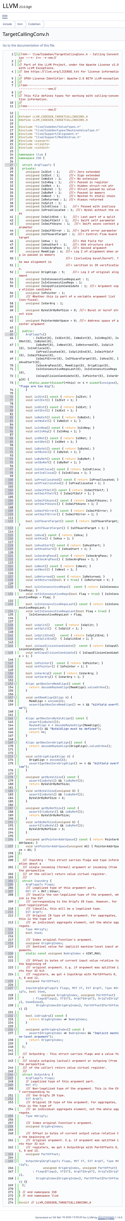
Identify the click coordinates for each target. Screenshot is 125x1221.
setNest (40, 569)
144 (9, 646)
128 (9, 580)
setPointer (42, 666)
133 (9, 604)
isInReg (40, 428)
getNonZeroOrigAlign (52, 742)
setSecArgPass (45, 559)
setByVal (41, 452)
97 (9, 469)
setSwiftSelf (44, 493)
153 (9, 684)
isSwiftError (44, 511)
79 (9, 407)
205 (9, 884)
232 (9, 1016)
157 (9, 697)
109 (9, 511)
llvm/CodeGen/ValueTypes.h (57, 127)
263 (9, 1154)
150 (9, 673)
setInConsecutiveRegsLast (55, 611)
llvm (20, 24)
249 (9, 1085)
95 (9, 462)
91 (9, 448)
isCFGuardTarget (47, 521)
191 (9, 822)
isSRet (39, 438)
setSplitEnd (43, 639)
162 (9, 718)
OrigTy (41, 929)
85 (9, 428)
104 (9, 493)
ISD (38, 158)
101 (9, 483)
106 (9, 500)
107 (9, 504)
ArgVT (36, 912)
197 (9, 846)
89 (9, 442)
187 (9, 808)
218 (9, 943)
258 (9, 1126)
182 (9, 791)
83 (9, 421)
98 (9, 473)
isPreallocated (46, 480)
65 (9, 334)
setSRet (40, 442)
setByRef (41, 462)
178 (9, 777)
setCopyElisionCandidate (54, 653)
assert (34, 704)
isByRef (40, 459)
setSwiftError (45, 514)
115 (9, 535)
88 (9, 438)
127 (9, 576)
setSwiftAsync (45, 504)
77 (9, 400)
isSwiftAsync (44, 500)
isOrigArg (42, 1016)
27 (9, 165)
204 (9, 881)
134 (9, 611)
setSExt (40, 410)
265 (9, 1161)
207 (9, 891)
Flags (49, 884)
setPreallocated (47, 483)
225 (9, 981)
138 (9, 625)
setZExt (40, 400)
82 (9, 417)
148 (9, 666)
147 (9, 663)
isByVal (40, 448)
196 (9, 839)
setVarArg (42, 677)
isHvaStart (42, 545)
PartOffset (49, 981)
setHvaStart (43, 549)
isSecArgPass (44, 556)
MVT (28, 891)
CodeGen (34, 24)
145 (9, 653)
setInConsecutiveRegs (51, 594)
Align (30, 684)
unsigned (108, 383)
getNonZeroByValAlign (53, 718)
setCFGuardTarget (48, 528)
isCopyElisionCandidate (53, 646)
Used (37, 933)
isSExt (39, 407)
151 (9, 677)
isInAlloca (42, 469)
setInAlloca (43, 473)
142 (9, 639)
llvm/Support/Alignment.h (56, 134)
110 (9, 514)
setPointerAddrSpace (50, 846)
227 (9, 988)
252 (9, 1099)
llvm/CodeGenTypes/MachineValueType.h (67, 130)
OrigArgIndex (51, 943)
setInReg (41, 431)
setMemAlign (43, 697)
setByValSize (44, 791)
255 (9, 1116)
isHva (38, 535)
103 (9, 490)
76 (9, 397)
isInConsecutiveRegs (50, 587)
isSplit (40, 625)
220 (9, 953)
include (7, 24)
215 (9, 933)
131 (9, 594)
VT (34, 891)
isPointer (42, 663)
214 (9, 929)
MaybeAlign (37, 725)
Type (29, 929)
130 (9, 587)
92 (9, 452)
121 (9, 556)
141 (9, 635)
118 (9, 545)
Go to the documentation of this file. (29, 45)
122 (9, 559)
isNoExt (40, 417)
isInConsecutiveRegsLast (54, 604)
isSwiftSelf (43, 490)
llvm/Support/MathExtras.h (57, 137)
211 (9, 912)
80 (9, 410)
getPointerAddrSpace (57, 839)
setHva (39, 538)
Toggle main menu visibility (6, 15)
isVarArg (41, 673)
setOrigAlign (44, 756)
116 (9, 538)
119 (9, 549)
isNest (39, 566)
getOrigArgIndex (54, 1029)
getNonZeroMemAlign (51, 684)
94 (9, 459)
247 (9, 1078)
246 (9, 1074)
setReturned (43, 580)
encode (53, 701)
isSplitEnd (42, 635)
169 (9, 742)
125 (9, 569)
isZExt (39, 397)
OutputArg (42, 1074)
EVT (28, 912)
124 (9, 566)
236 (9, 1029)
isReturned (42, 576)
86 (9, 431)
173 (9, 756)
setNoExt (41, 421)
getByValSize (51, 777)
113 (9, 528)
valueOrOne (96, 687)
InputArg (41, 881)
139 (9, 628)
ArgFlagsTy (42, 165)
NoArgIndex (72, 953)
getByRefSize (51, 808)
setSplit (41, 628)
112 (9, 521)
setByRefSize (44, 822)
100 (9, 480)
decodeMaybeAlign (55, 687)
